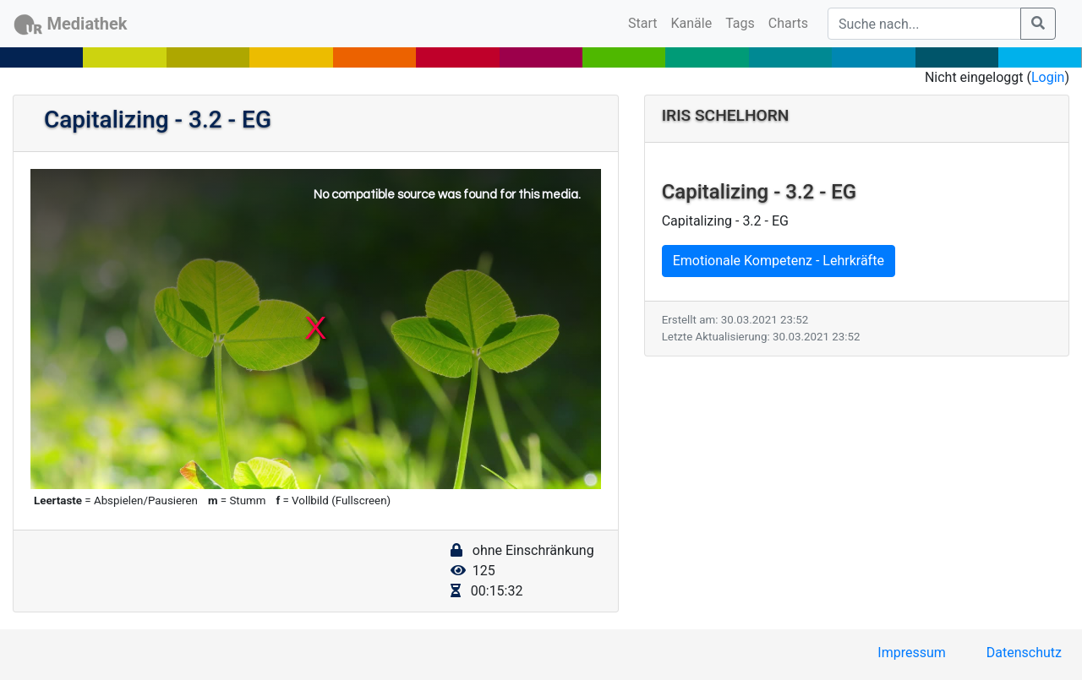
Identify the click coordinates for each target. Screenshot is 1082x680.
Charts (788, 23)
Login (1047, 77)
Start (646, 22)
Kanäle (692, 23)
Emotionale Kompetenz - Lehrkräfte (778, 261)
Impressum (911, 653)
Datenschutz (1024, 653)
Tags (740, 23)
